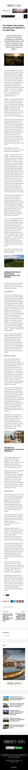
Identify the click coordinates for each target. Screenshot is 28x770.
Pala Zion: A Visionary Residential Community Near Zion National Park (17, 720)
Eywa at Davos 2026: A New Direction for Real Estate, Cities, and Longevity (17, 705)
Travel (7, 595)
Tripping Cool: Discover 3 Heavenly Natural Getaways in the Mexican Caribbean (17, 698)
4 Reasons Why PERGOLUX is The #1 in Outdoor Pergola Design (17, 726)
